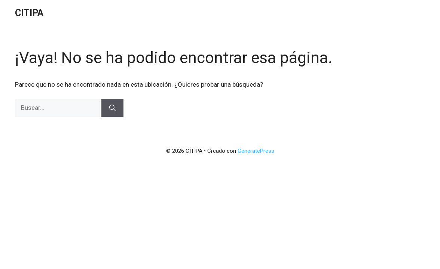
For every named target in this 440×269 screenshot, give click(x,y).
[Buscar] (112, 108)
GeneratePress (256, 151)
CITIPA (29, 12)
